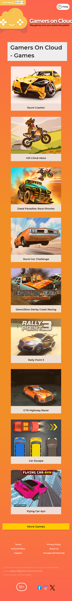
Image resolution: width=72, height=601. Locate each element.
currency (8, 2)
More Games (36, 526)
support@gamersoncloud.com (25, 571)
